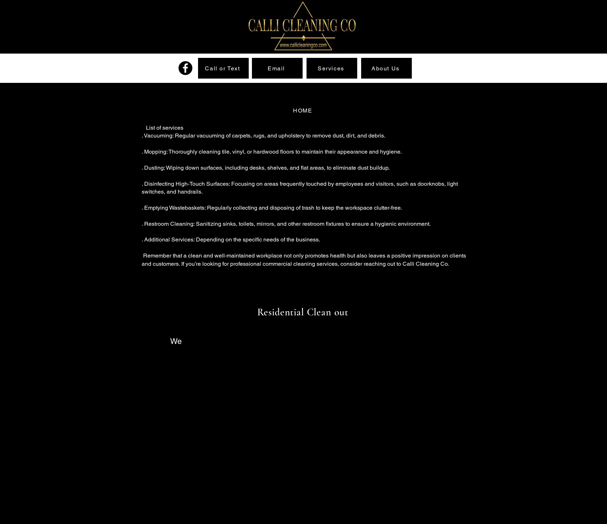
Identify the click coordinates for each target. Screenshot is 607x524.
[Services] (332, 68)
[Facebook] (185, 68)
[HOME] (303, 110)
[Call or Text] (223, 68)
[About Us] (386, 68)
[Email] (277, 68)
